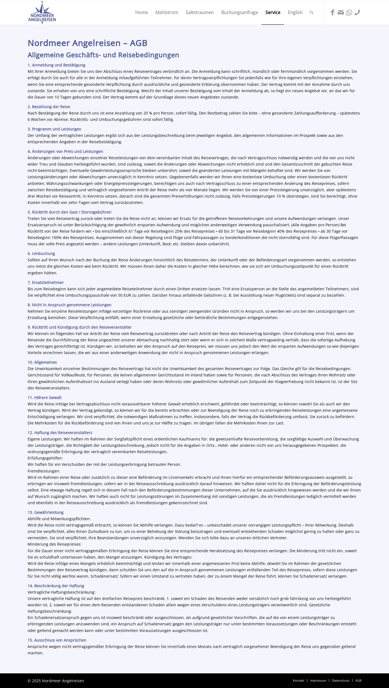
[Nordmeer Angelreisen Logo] (42, 12)
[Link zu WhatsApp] (349, 12)
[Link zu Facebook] (332, 12)
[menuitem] (141, 12)
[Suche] (311, 12)
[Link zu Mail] (341, 12)
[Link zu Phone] (357, 12)
